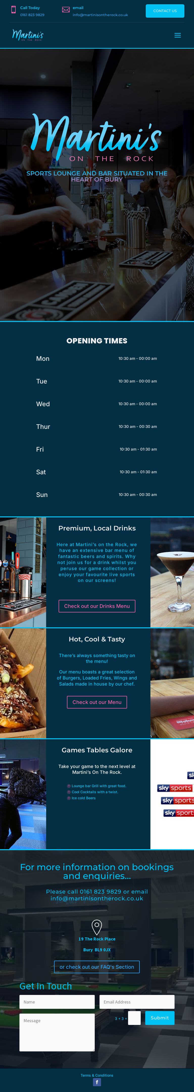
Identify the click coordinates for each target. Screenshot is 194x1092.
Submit (160, 1018)
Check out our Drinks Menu (97, 606)
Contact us (165, 11)
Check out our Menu (97, 702)
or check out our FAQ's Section (97, 967)
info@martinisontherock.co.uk (100, 15)
